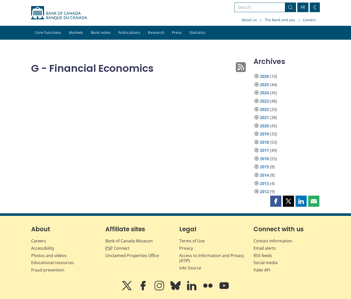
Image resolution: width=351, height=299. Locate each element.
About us (249, 19)
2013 (264, 183)
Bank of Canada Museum (129, 241)
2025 (264, 84)
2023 (264, 101)
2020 (264, 126)
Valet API (261, 270)
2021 (264, 117)
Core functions (48, 32)
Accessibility (42, 248)
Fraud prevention (47, 270)
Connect (117, 248)
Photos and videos (49, 255)
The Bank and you (280, 19)
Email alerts (264, 248)
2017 (264, 150)
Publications (129, 32)
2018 (264, 142)
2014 (264, 175)
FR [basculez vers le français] (303, 7)
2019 (264, 134)
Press (177, 32)
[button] (275, 201)
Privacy (186, 248)
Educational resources (52, 262)
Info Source (190, 268)
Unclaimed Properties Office (132, 255)
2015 (264, 167)
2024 (264, 93)
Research (156, 32)
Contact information (272, 241)
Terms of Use (192, 241)
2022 (264, 109)
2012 (264, 191)
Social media (265, 262)
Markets (76, 32)
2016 (264, 159)
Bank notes (101, 32)
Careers (309, 19)
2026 (264, 76)
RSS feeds (262, 255)
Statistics (197, 32)
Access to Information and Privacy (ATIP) (211, 258)
